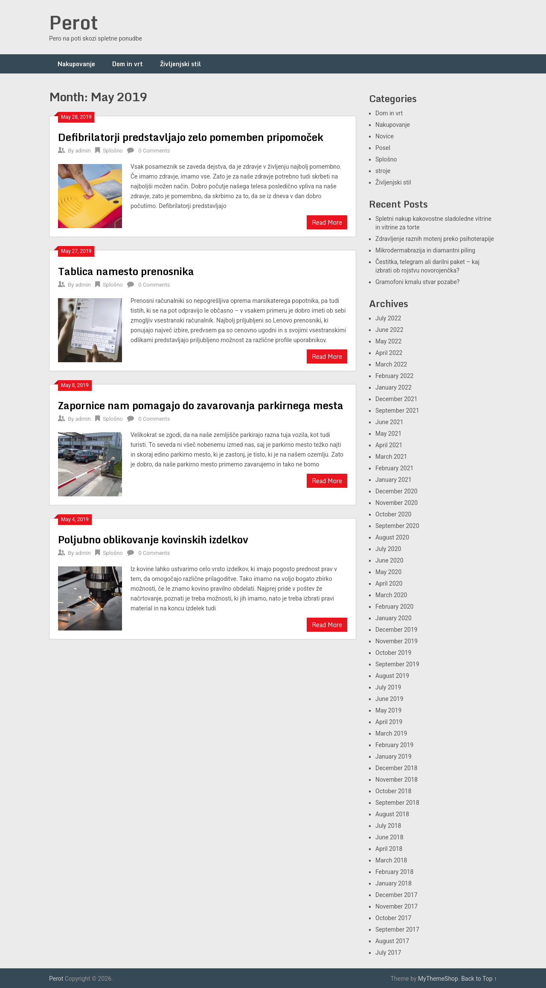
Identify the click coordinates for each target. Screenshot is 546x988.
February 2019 (394, 745)
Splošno (113, 150)
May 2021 (388, 433)
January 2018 (393, 883)
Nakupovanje (76, 64)
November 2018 (396, 779)
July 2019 (388, 687)
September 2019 (397, 664)
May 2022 (388, 341)
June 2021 (389, 422)
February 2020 (394, 606)
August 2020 (392, 537)
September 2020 (397, 525)
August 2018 (392, 814)
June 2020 (389, 560)
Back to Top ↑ (479, 978)
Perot (73, 22)
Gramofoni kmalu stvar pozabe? (417, 282)
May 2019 (388, 710)
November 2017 (396, 906)
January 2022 (393, 387)
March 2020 (391, 595)
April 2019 (389, 721)
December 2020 (396, 491)
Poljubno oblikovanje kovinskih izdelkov (153, 539)
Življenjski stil (180, 64)
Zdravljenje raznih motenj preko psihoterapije (434, 238)
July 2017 (388, 952)
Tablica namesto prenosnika (126, 271)
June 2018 (389, 837)
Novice (384, 136)
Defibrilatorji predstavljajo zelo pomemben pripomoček (190, 137)
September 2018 (397, 802)
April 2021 (389, 445)
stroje (382, 170)
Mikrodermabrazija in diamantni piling (425, 250)
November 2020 (396, 502)
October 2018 (393, 791)
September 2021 (397, 410)
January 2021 (393, 479)
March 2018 (391, 860)
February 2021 (394, 468)
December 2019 (396, 629)
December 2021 (396, 399)
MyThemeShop (438, 978)
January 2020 (393, 618)
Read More (327, 222)
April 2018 (389, 848)
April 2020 (389, 583)
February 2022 (394, 375)
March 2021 (391, 456)
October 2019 (393, 652)
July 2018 (388, 825)
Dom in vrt (127, 64)
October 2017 (393, 918)
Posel (382, 147)
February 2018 (394, 871)
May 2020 (388, 572)
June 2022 (389, 329)
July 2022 (388, 318)
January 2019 (393, 756)
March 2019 (391, 733)
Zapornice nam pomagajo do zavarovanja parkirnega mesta (200, 405)
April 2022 (389, 352)
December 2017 (396, 894)
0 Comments (154, 150)
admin (82, 150)
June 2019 (389, 698)
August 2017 (392, 941)
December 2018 (396, 768)
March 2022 (391, 364)
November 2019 (396, 641)
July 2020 (388, 548)
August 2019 (392, 675)
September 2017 (397, 929)
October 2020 (393, 514)
